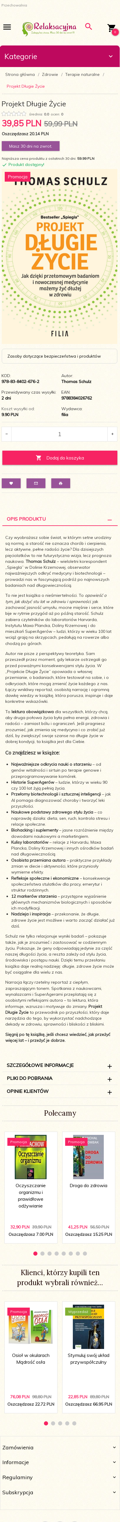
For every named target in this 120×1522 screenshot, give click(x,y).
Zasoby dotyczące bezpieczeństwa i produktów (54, 356)
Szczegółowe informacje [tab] (40, 1065)
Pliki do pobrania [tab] (29, 1078)
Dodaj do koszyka (60, 458)
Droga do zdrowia (88, 1185)
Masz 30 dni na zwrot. (30, 146)
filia (64, 414)
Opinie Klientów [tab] (28, 1091)
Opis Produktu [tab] (26, 519)
